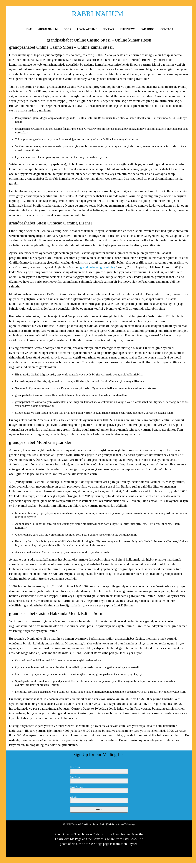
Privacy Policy (99, 824)
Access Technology (126, 824)
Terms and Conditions (81, 824)
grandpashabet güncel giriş (97, 267)
